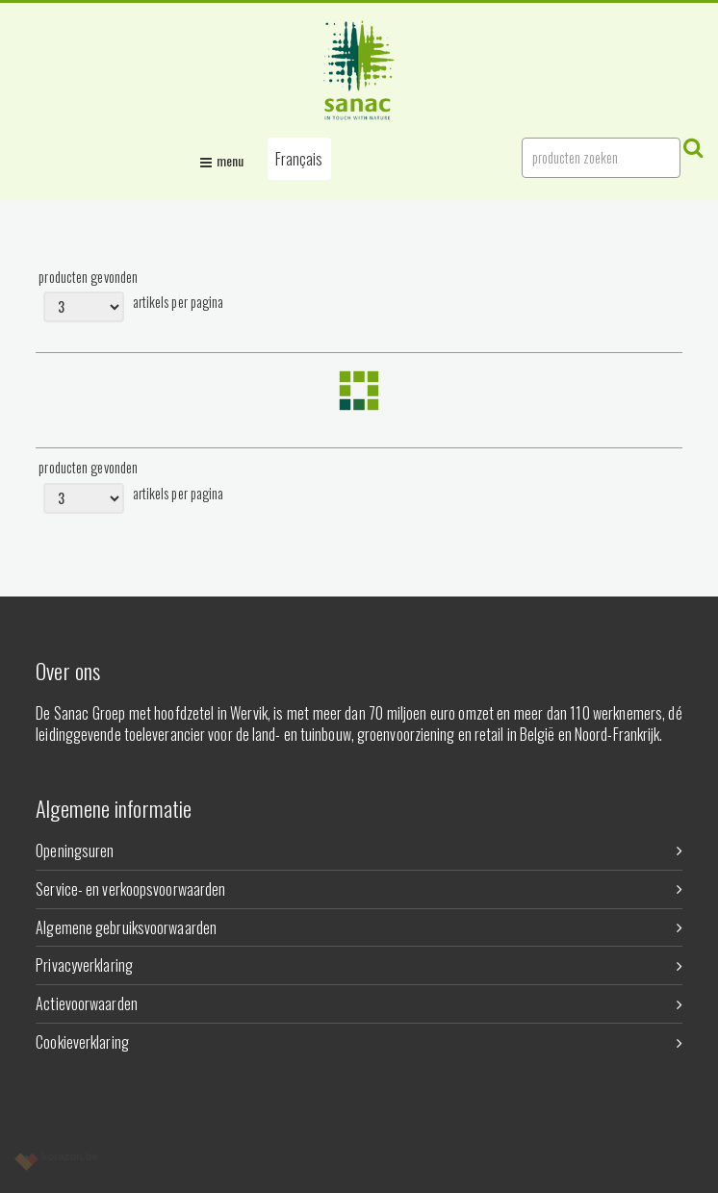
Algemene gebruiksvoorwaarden (358, 927)
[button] (299, 159)
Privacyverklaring (358, 965)
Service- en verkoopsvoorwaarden (358, 889)
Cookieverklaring (358, 1041)
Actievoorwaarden (358, 1003)
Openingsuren (358, 850)
